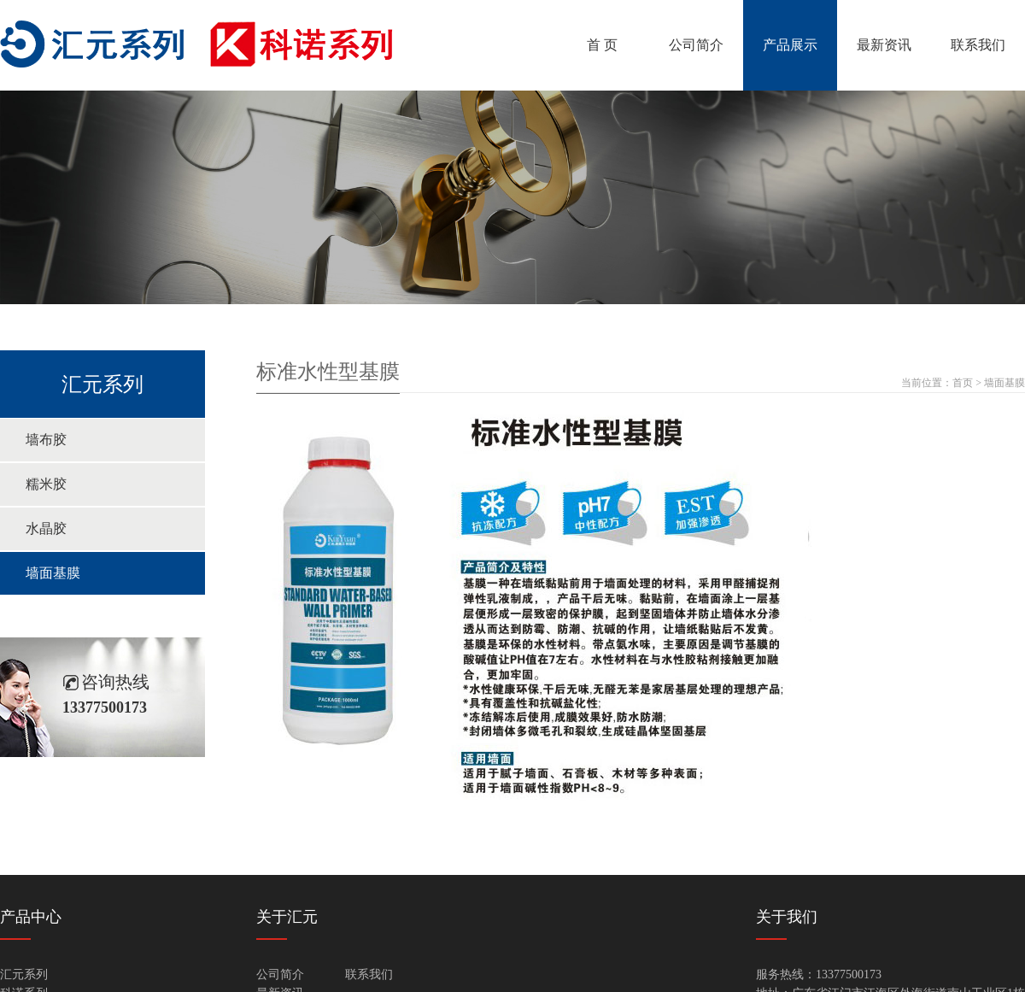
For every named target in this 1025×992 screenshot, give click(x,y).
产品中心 (31, 916)
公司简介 (696, 45)
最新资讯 (884, 45)
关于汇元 (287, 916)
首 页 (602, 45)
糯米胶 (46, 484)
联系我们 (978, 45)
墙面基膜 (53, 573)
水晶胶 (46, 528)
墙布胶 (46, 439)
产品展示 (790, 45)
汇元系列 (24, 974)
